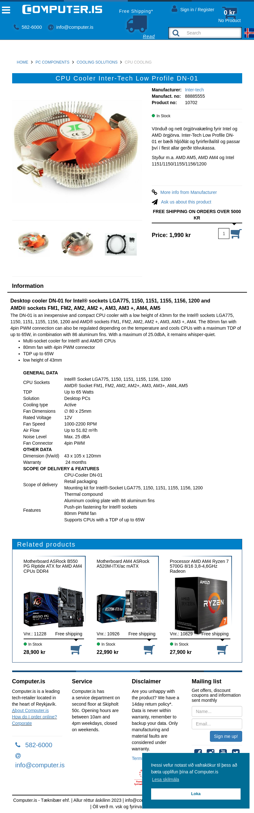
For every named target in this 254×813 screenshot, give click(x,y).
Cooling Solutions (97, 62)
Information (28, 286)
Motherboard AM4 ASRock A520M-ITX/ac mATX (123, 564)
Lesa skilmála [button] (165, 779)
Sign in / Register (193, 8)
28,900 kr (35, 652)
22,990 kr (108, 652)
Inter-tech (194, 89)
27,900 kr (181, 652)
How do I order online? (34, 716)
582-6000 (28, 27)
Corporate (22, 723)
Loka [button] (195, 794)
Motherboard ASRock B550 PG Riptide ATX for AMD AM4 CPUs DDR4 (53, 566)
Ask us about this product (186, 201)
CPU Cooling (138, 62)
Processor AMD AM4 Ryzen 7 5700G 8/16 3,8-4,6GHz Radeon (199, 566)
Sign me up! (226, 736)
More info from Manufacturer (188, 192)
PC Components (52, 62)
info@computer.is (70, 27)
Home (22, 62)
